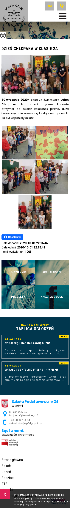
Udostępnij (12, 237)
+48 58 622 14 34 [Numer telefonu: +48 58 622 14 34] (19, 420)
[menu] (62, 16)
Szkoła (6, 466)
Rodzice (7, 478)
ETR (4, 484)
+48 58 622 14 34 (61, 5)
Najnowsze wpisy (35, 327)
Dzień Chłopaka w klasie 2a (29, 48)
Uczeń (6, 472)
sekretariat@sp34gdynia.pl (49, 5)
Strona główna (12, 460)
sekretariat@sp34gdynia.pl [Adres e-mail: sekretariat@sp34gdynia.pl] (25, 423)
